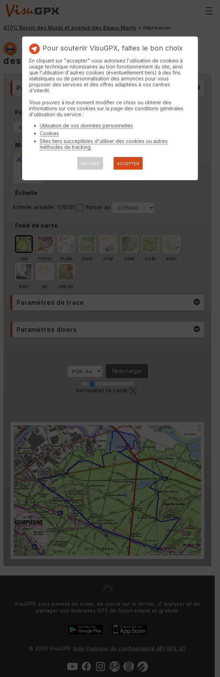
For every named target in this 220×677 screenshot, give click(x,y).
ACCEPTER (128, 163)
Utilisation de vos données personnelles (86, 126)
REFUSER (90, 163)
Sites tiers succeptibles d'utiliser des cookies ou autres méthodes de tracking (104, 144)
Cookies (49, 133)
